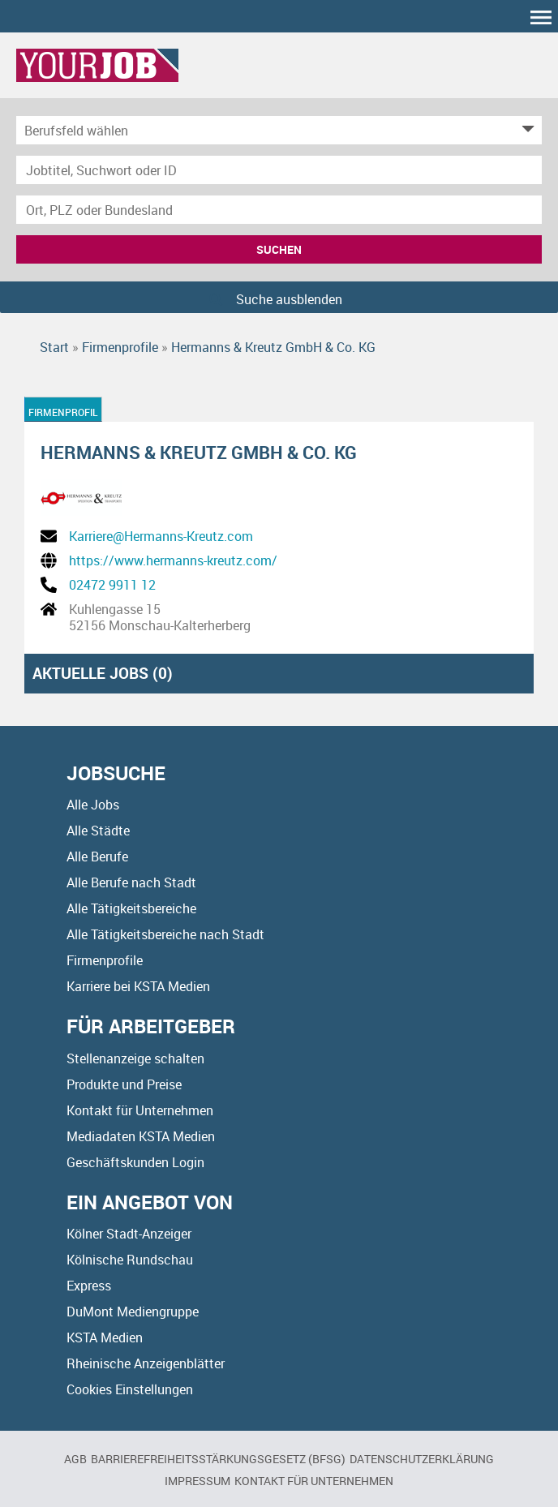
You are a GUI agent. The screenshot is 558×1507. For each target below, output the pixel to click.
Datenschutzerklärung (422, 1458)
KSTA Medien (105, 1337)
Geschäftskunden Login (135, 1162)
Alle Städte (98, 830)
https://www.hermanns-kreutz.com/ (173, 560)
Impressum (197, 1480)
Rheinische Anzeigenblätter (146, 1363)
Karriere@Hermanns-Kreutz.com (161, 536)
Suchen (279, 249)
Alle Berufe (97, 856)
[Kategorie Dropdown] (525, 130)
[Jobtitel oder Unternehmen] (279, 170)
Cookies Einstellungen (130, 1389)
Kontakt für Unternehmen (140, 1110)
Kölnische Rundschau (130, 1260)
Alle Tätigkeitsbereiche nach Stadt (165, 934)
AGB (75, 1458)
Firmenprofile (105, 960)
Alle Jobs (93, 805)
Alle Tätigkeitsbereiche (131, 908)
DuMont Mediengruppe (133, 1311)
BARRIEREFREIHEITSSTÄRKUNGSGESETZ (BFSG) (218, 1458)
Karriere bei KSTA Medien (138, 986)
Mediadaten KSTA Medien (141, 1136)
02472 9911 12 (112, 585)
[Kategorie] (262, 130)
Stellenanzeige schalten (135, 1058)
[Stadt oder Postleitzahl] (279, 209)
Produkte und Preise (124, 1084)
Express (89, 1285)
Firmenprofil (63, 412)
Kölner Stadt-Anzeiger (129, 1234)
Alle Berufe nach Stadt (131, 882)
